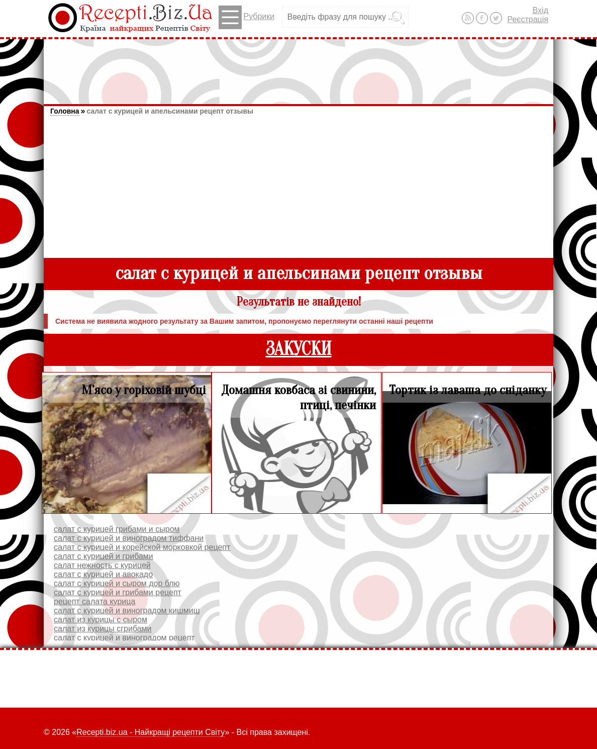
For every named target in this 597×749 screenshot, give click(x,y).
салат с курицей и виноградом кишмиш (127, 610)
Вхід (540, 10)
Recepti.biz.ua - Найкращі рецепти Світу (150, 732)
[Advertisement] (298, 66)
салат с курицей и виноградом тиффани (129, 538)
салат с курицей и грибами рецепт (117, 592)
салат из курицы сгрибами (103, 628)
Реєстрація (527, 19)
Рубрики (246, 17)
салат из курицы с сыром (100, 619)
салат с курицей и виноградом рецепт (124, 637)
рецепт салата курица (94, 601)
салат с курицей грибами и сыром (117, 529)
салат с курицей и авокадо (103, 574)
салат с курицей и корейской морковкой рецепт (142, 547)
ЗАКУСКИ (299, 349)
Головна (64, 111)
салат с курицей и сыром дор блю (117, 583)
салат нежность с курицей (102, 565)
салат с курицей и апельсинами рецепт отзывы (169, 111)
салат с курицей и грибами (103, 556)
